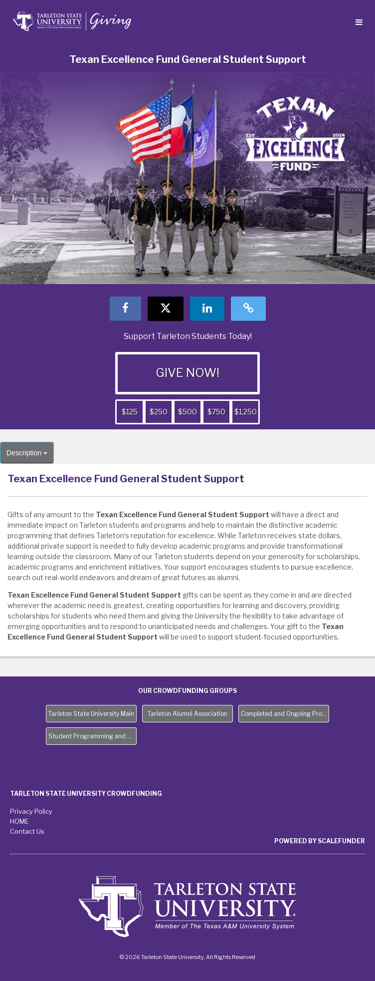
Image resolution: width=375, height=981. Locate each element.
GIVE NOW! (187, 372)
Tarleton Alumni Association (187, 713)
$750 (216, 411)
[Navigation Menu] (359, 22)
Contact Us (27, 831)
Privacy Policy (31, 811)
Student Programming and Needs (92, 736)
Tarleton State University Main (91, 713)
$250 (159, 411)
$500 (187, 411)
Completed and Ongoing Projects (285, 713)
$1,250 (245, 411)
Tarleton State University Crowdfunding (86, 793)
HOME (19, 821)
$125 (130, 411)
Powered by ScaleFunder (319, 841)
